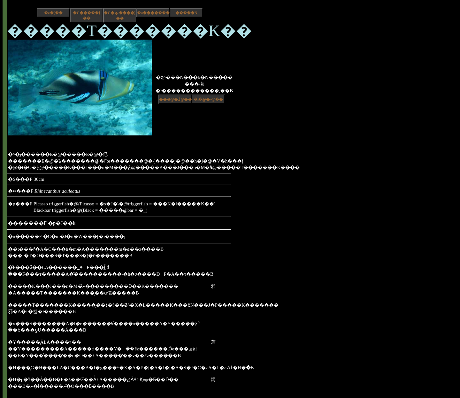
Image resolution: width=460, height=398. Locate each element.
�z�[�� (53, 13)
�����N (186, 13)
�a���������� (153, 13)
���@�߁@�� (175, 99)
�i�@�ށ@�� (208, 99)
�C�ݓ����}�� (119, 15)
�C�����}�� (86, 15)
